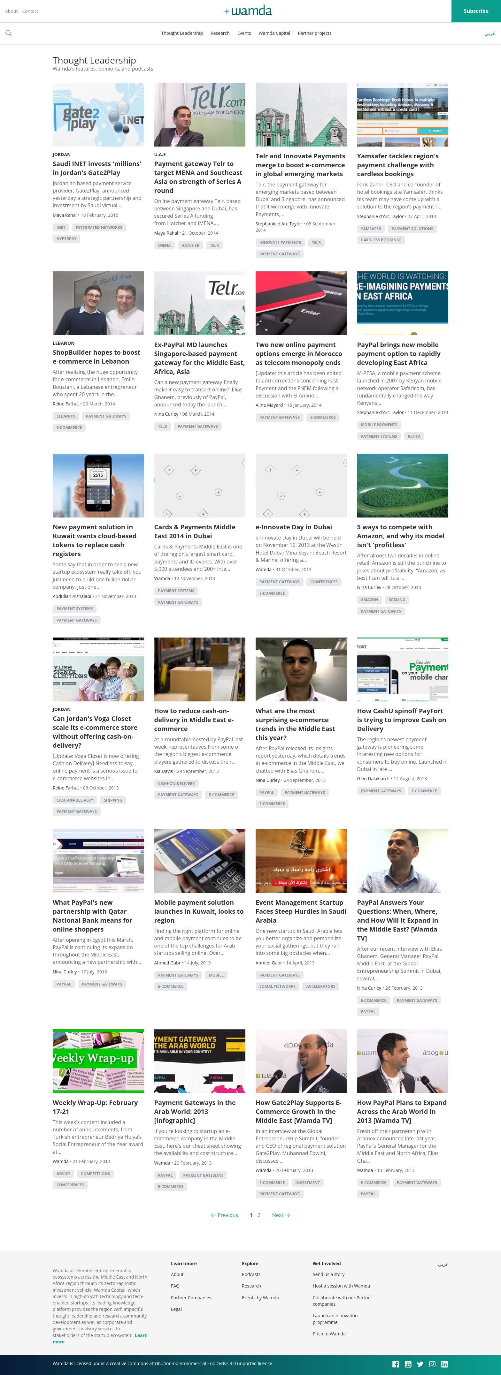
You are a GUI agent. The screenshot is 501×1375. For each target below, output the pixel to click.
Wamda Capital (274, 33)
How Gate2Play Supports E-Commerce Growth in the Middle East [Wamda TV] (298, 1111)
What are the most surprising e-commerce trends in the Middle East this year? (295, 724)
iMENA (164, 245)
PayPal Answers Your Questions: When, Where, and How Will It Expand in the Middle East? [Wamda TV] (397, 920)
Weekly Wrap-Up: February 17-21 (95, 1107)
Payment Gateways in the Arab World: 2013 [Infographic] (195, 1111)
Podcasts (251, 1274)
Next (277, 1215)
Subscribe (476, 10)
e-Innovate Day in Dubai (294, 527)
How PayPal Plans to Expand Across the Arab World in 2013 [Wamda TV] (402, 1111)
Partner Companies (191, 1298)
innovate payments (280, 242)
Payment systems (379, 436)
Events (244, 33)
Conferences (324, 582)
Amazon (369, 599)
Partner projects (314, 33)
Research (220, 33)
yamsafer (371, 228)
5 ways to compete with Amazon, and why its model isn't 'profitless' (401, 536)
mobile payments (379, 424)
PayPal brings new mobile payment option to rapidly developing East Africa (399, 353)
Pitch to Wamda (329, 1334)
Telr (214, 245)
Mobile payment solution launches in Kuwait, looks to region (199, 911)
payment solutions (412, 228)
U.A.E (160, 154)
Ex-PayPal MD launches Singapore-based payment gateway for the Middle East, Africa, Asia (199, 358)
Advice (63, 1173)
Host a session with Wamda (341, 1286)
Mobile (216, 975)
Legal (176, 1309)
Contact (30, 11)
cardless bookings (381, 240)
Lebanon (64, 343)
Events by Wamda (260, 1298)
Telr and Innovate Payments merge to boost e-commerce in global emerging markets (300, 165)
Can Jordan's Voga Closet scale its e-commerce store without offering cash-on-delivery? (95, 732)
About (11, 11)
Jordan (62, 154)
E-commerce (69, 427)
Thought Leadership (182, 33)
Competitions (95, 1173)
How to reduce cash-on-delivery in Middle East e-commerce (194, 719)
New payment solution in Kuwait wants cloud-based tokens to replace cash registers (94, 540)
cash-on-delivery (75, 800)
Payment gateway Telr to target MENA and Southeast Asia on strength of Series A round (198, 177)
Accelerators (320, 986)
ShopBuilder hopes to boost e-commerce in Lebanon (96, 357)
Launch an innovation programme (335, 1318)
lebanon (66, 416)
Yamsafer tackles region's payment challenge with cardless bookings (398, 165)
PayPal (266, 792)
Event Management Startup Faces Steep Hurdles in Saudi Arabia (301, 911)
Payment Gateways (279, 254)
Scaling (397, 599)
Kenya (414, 436)
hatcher (190, 245)
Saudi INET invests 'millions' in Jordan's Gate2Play (97, 168)
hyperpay (66, 238)
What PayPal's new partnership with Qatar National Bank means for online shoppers (92, 915)
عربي (490, 33)
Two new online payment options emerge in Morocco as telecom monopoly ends (299, 353)
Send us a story (328, 1274)
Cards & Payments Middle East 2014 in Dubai (195, 531)
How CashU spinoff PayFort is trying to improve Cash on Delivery (401, 719)
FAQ (175, 1286)
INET (61, 227)
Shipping (113, 800)
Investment (308, 1182)
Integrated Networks (99, 227)
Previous (228, 1215)
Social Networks (277, 986)
